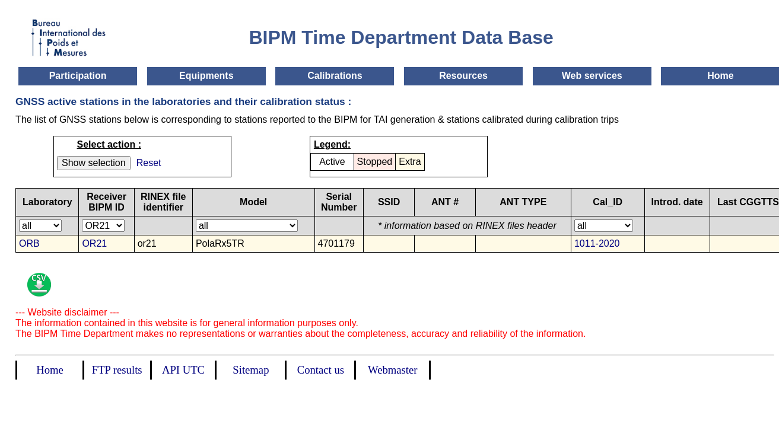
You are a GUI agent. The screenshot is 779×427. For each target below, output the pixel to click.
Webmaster (392, 370)
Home (720, 76)
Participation (78, 76)
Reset (148, 163)
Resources (463, 76)
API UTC (183, 370)
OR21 (94, 243)
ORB (29, 243)
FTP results (117, 370)
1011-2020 (597, 243)
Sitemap (251, 370)
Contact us (320, 370)
